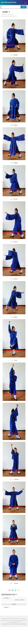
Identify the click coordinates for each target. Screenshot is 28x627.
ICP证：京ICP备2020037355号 (14, 622)
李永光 (16, 16)
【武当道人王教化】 (19, 599)
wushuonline (8, 2)
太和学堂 (11, 14)
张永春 (5, 14)
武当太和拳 (9, 16)
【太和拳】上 (6, 598)
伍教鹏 (13, 16)
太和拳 (5, 16)
